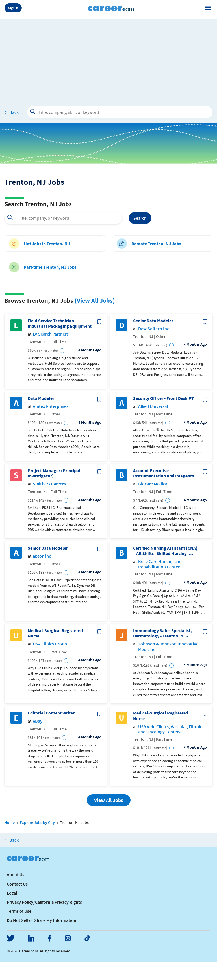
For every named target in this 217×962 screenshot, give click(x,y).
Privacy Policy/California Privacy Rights (44, 902)
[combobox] (63, 218)
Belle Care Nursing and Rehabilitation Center (160, 564)
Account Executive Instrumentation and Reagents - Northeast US (164, 473)
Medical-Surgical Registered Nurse (55, 633)
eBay (37, 721)
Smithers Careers (49, 484)
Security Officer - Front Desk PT (163, 398)
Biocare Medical (153, 484)
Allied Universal (153, 406)
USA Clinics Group (50, 644)
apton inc (42, 556)
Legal (12, 893)
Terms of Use (19, 911)
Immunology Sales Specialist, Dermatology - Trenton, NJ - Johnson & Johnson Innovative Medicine (163, 633)
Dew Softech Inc (153, 328)
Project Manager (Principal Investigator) (54, 473)
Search (140, 218)
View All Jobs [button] (108, 800)
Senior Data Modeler (153, 320)
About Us (15, 874)
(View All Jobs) (95, 300)
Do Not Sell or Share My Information (41, 920)
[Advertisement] (108, 58)
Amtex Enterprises (50, 406)
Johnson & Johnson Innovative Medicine (168, 646)
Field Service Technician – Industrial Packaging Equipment (60, 323)
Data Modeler (41, 398)
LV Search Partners (51, 334)
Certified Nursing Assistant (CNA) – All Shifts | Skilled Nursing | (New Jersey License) (165, 550)
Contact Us (17, 884)
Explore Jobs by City (37, 822)
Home (10, 822)
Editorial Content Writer (51, 713)
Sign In (13, 8)
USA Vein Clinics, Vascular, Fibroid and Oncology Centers (170, 729)
